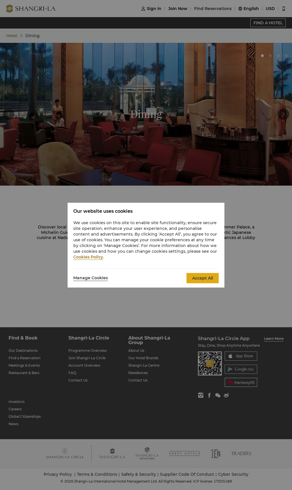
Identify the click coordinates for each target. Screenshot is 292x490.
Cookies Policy (88, 257)
